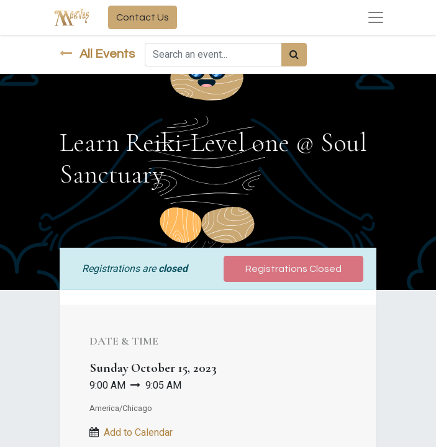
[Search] (294, 54)
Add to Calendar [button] (138, 432)
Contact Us (142, 17)
